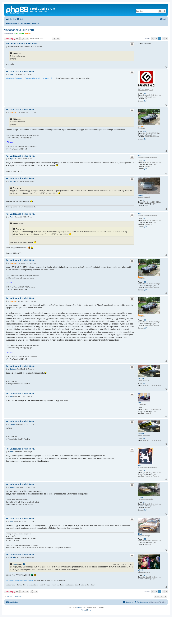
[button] (153, 38)
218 (144, 470)
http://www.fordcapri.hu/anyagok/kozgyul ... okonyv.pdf (29, 78)
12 (143, 408)
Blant (140, 534)
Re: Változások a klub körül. (22, 43)
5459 (144, 131)
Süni (139, 88)
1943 (144, 575)
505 (144, 383)
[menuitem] (20, 19)
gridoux (141, 497)
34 (143, 200)
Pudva (21, 33)
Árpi (139, 156)
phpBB (78, 607)
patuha (140, 195)
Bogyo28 (28, 33)
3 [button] (163, 38)
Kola (139, 465)
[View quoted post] (24, 564)
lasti (139, 403)
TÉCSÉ (140, 570)
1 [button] (156, 38)
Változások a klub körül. (19, 30)
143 (144, 502)
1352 (144, 539)
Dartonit (141, 378)
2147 (144, 93)
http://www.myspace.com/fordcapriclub (19, 580)
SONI (16, 33)
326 (144, 161)
